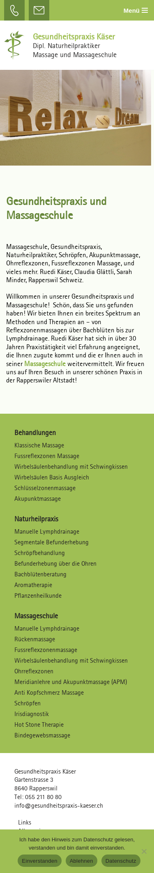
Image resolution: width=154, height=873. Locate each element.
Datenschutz (121, 861)
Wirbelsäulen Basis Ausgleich (51, 477)
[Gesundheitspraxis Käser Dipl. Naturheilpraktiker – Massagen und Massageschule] (16, 45)
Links (24, 822)
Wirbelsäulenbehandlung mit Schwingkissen (71, 466)
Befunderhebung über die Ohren (55, 563)
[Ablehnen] (144, 851)
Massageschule (45, 363)
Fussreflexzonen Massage (46, 456)
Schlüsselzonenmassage (45, 488)
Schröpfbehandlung (39, 553)
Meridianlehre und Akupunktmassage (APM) (70, 682)
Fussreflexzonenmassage (45, 650)
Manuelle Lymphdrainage (46, 531)
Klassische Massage (39, 445)
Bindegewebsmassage (42, 735)
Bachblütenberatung (40, 574)
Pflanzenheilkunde (38, 595)
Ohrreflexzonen (33, 671)
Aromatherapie (33, 585)
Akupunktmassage (37, 498)
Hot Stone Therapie (39, 724)
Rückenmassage (34, 639)
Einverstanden (39, 861)
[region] (77, 114)
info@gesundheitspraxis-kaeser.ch (58, 805)
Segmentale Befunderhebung (51, 542)
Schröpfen (27, 703)
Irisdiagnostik (31, 714)
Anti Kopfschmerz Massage (49, 692)
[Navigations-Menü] (136, 10)
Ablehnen (81, 861)
